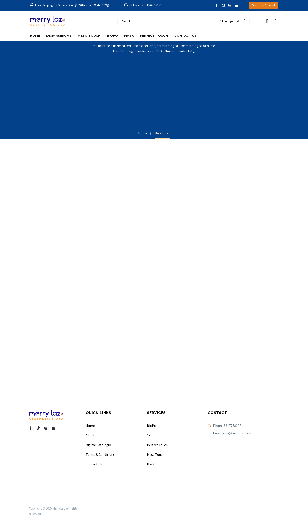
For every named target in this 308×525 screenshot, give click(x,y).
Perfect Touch (154, 36)
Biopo (112, 36)
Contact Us (185, 36)
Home (35, 36)
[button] (69, 5)
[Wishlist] (267, 21)
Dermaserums (58, 36)
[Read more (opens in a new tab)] (143, 5)
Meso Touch (89, 36)
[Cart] (275, 21)
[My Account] (258, 21)
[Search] (183, 21)
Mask (129, 36)
